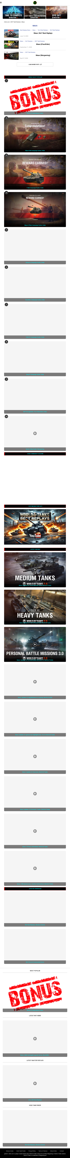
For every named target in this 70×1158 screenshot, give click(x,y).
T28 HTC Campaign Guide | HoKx (35, 337)
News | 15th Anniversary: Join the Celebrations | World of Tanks (35, 884)
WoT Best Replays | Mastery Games (35, 925)
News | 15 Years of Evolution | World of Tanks (35, 846)
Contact (62, 1151)
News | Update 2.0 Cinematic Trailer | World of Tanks (35, 809)
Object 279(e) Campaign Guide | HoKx (35, 225)
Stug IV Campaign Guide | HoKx (35, 374)
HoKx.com (7, 22)
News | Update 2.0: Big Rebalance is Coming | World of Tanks (35, 697)
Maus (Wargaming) (43, 55)
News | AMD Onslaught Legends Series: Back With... (35, 1055)
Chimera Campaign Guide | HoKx (35, 262)
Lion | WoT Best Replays (35, 1100)
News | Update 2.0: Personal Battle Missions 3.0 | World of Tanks (35, 660)
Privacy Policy (32, 1151)
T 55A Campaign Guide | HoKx (35, 188)
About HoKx (53, 1151)
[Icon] (11, 33)
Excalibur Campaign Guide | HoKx (35, 299)
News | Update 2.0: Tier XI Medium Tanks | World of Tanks (35, 585)
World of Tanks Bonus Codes (35, 113)
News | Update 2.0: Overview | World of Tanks (35, 772)
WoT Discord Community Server (35, 962)
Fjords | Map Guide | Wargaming (35, 449)
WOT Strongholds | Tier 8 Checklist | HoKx (35, 411)
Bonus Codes (9, 1151)
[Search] (69, 2)
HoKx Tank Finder (21, 1151)
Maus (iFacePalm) (43, 44)
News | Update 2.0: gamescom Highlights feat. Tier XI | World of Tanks (35, 734)
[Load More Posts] (35, 64)
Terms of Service (43, 1151)
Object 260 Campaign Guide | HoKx (35, 150)
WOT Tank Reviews (16, 22)
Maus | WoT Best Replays (43, 33)
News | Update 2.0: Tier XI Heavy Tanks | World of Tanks (35, 622)
